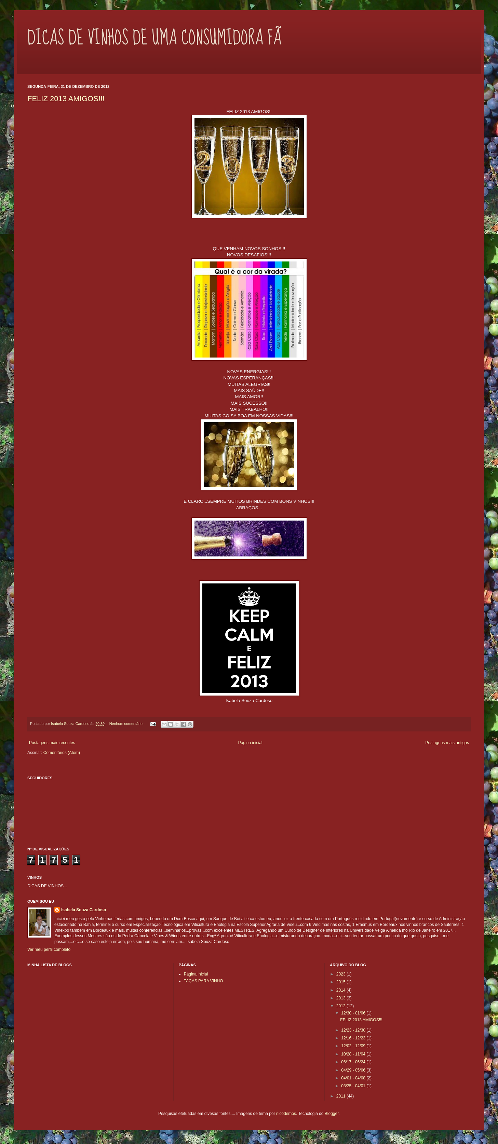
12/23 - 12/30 (353, 1030)
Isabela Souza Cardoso (83, 909)
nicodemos (286, 1113)
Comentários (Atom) (61, 752)
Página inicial (250, 742)
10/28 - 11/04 (353, 1054)
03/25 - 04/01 (353, 1086)
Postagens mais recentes (52, 742)
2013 (341, 998)
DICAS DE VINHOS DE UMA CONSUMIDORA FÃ (154, 38)
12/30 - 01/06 (353, 1013)
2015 (341, 982)
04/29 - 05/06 (353, 1070)
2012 (341, 1006)
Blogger (332, 1113)
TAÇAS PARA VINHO (203, 981)
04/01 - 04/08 (353, 1078)
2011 (341, 1096)
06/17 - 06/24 (353, 1062)
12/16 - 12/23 (353, 1038)
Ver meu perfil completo (48, 949)
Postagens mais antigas (447, 742)
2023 (341, 974)
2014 (341, 990)
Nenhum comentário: (127, 724)
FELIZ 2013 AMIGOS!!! (66, 98)
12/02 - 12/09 (353, 1046)
